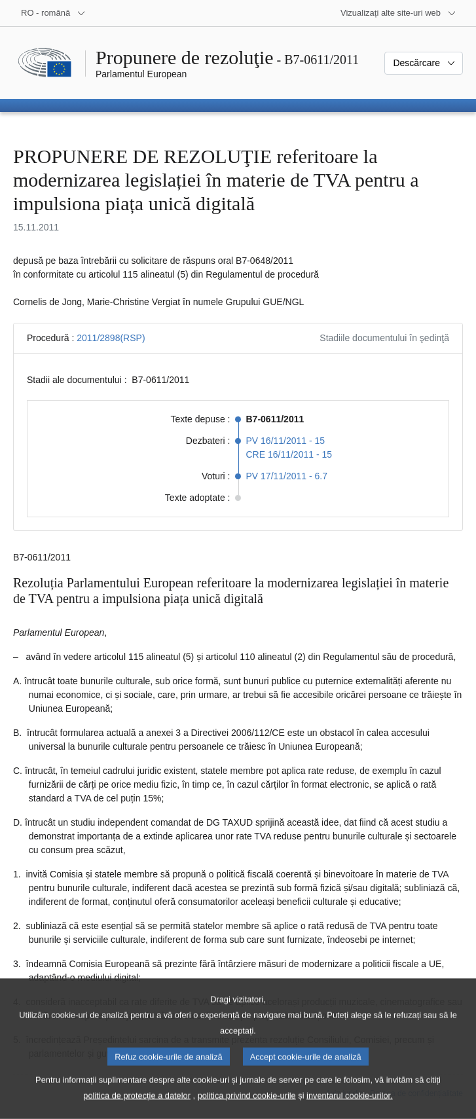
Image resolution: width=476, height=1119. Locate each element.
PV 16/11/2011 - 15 (285, 440)
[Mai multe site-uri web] (398, 13)
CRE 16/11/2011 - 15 (289, 454)
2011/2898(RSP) (111, 338)
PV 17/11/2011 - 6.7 (287, 476)
